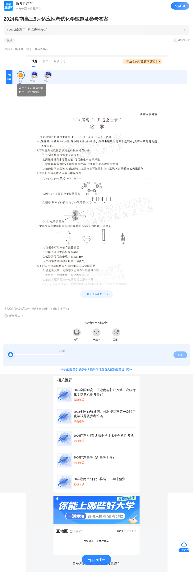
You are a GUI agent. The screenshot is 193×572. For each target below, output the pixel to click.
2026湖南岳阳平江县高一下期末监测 (100, 479)
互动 (60, 61)
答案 (45, 61)
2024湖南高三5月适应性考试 (26, 30)
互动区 (62, 531)
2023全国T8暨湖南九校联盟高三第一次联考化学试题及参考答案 (105, 414)
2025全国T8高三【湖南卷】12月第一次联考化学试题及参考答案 (105, 392)
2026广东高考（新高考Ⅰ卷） (95, 457)
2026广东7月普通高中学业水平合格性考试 (104, 435)
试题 (34, 61)
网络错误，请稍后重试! (96, 540)
